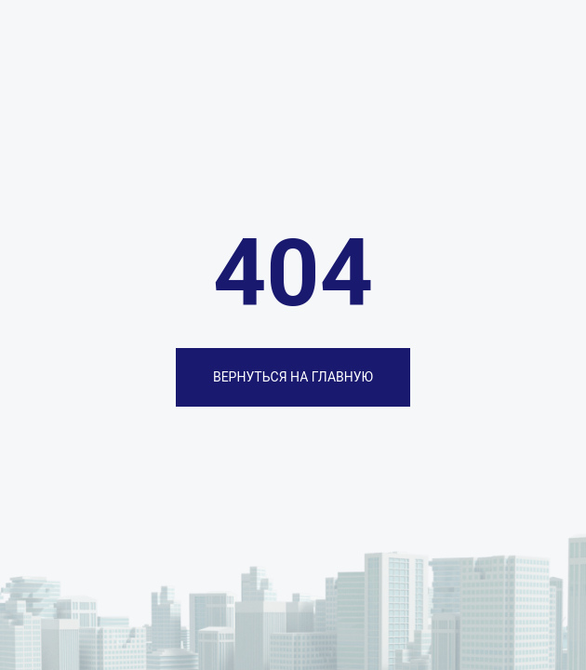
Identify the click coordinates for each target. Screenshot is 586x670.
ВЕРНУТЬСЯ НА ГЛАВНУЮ (293, 376)
